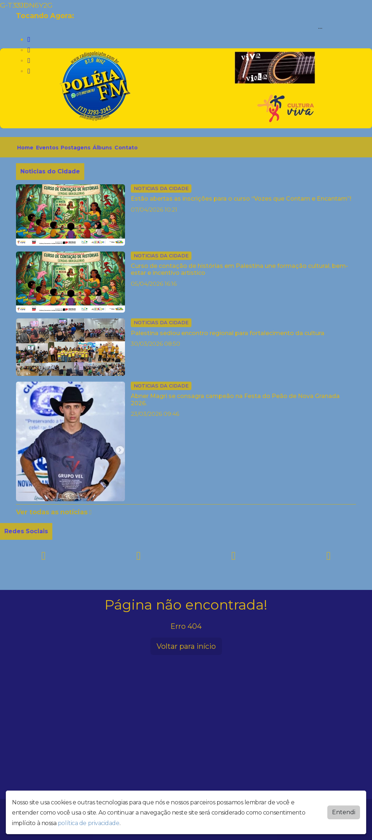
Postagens (75, 147)
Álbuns (102, 147)
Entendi (343, 812)
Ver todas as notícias (54, 512)
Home (25, 147)
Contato (126, 147)
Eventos (47, 147)
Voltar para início (186, 646)
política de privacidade (89, 823)
